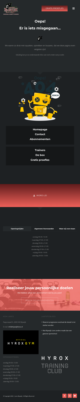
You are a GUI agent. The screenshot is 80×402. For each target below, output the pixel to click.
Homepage (40, 129)
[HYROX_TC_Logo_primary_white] (54, 357)
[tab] (17, 228)
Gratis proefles (40, 159)
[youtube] (75, 396)
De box (40, 155)
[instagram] (70, 396)
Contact (40, 134)
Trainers (40, 150)
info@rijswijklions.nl (15, 327)
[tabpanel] (40, 247)
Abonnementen (40, 139)
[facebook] (64, 396)
